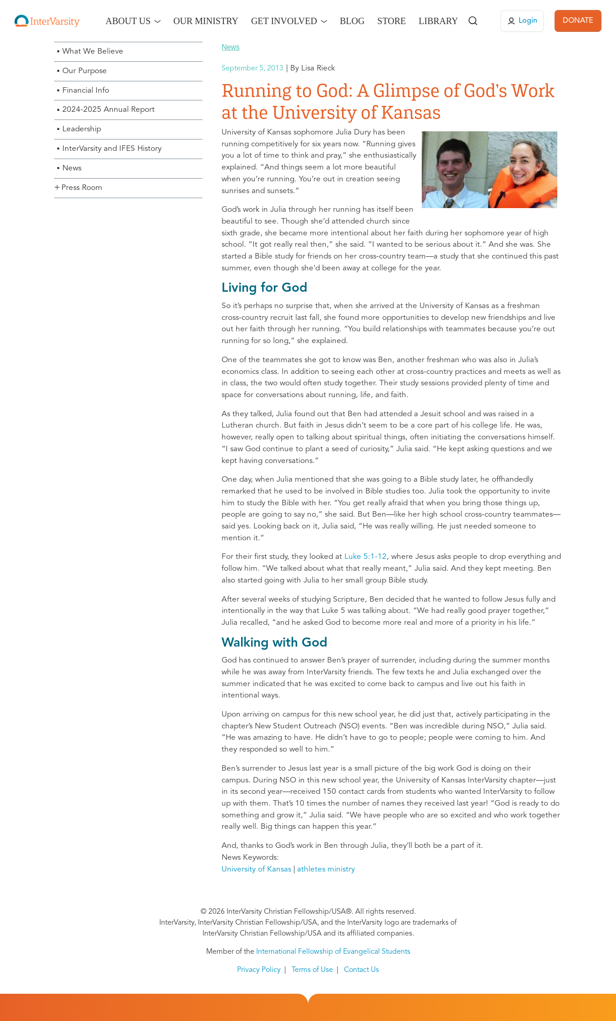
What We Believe (92, 51)
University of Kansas (256, 869)
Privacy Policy (259, 970)
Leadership (81, 129)
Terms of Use (312, 970)
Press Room (81, 188)
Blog (352, 21)
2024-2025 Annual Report (108, 110)
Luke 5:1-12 (365, 557)
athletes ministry (326, 869)
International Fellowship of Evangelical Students (333, 952)
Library (438, 21)
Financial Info (85, 91)
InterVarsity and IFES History (112, 149)
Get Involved (284, 21)
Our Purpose (84, 71)
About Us (128, 21)
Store (391, 21)
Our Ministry (205, 21)
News (71, 168)
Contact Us (361, 970)
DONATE (578, 21)
